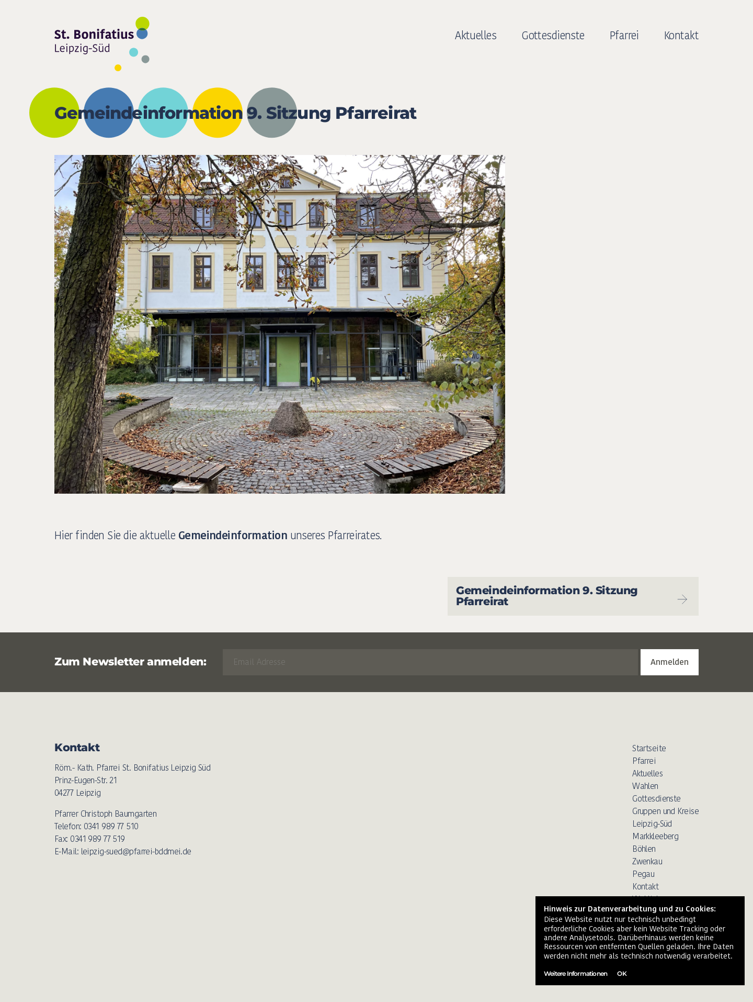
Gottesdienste (553, 35)
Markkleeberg (655, 836)
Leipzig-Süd (652, 824)
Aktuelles (475, 35)
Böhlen (644, 849)
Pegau (643, 874)
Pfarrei (624, 35)
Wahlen (645, 786)
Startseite (649, 748)
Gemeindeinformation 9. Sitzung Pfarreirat (573, 596)
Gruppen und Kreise (665, 811)
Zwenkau (647, 861)
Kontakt (681, 35)
